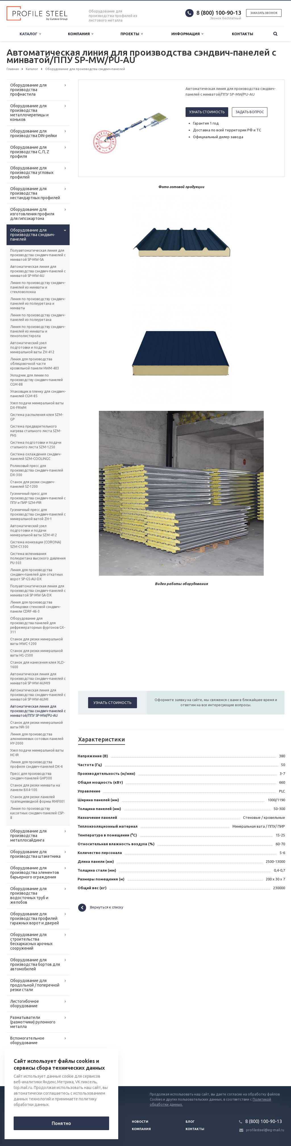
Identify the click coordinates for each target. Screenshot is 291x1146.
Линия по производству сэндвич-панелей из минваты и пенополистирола (37, 331)
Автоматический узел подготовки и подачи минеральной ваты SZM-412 (33, 530)
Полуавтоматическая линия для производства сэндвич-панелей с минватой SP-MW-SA (38, 255)
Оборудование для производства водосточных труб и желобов (29, 895)
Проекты (131, 34)
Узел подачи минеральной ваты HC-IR (37, 752)
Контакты (242, 34)
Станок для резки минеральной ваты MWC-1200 (36, 641)
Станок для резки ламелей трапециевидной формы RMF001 (37, 799)
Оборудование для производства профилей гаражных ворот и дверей (34, 918)
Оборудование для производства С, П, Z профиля (29, 152)
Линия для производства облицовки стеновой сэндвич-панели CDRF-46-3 (35, 606)
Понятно (61, 1123)
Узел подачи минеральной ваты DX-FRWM (37, 405)
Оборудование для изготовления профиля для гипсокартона (32, 214)
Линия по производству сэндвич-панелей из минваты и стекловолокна (37, 287)
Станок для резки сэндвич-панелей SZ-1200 (32, 484)
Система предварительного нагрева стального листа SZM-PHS (35, 430)
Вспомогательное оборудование (27, 1040)
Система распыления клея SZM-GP (36, 417)
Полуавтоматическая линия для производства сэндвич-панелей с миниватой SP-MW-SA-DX (38, 590)
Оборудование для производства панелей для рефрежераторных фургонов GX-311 (37, 625)
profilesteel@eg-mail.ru (265, 1130)
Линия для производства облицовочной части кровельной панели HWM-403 (34, 363)
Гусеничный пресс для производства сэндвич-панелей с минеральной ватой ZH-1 (38, 514)
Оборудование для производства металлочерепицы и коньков (29, 113)
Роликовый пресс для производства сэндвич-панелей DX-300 (36, 470)
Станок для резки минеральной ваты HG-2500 (36, 653)
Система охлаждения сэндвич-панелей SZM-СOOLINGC (35, 456)
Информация (187, 34)
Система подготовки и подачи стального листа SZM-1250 (35, 445)
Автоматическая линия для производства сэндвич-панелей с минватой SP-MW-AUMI (38, 694)
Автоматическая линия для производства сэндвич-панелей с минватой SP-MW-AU (38, 271)
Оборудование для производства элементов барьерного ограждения (34, 872)
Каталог (30, 34)
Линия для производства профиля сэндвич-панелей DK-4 (36, 764)
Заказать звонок (263, 12)
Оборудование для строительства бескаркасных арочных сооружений (31, 941)
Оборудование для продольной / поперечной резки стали (34, 985)
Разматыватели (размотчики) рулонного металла (32, 1022)
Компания (80, 34)
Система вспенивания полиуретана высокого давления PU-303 (38, 558)
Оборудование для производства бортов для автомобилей (35, 964)
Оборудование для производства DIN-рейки (33, 133)
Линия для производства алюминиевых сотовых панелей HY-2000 (36, 738)
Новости (140, 1121)
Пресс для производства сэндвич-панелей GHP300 (31, 776)
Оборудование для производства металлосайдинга (28, 835)
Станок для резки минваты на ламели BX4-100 (35, 787)
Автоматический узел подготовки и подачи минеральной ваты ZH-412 (32, 347)
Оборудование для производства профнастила (28, 89)
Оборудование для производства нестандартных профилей (35, 193)
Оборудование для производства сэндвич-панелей (32, 234)
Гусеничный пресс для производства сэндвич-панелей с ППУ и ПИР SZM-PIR (38, 498)
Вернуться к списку (100, 908)
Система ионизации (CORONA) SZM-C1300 (35, 544)
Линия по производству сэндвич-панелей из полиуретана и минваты (37, 303)
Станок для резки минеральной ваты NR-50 (36, 725)
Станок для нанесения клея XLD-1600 (37, 665)
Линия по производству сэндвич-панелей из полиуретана (37, 317)
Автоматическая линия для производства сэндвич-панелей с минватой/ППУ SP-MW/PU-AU (38, 711)
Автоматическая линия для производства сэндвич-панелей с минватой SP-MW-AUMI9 (38, 678)
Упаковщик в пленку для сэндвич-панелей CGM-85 (38, 394)
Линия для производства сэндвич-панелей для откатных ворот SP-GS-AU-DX (36, 574)
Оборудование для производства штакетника (35, 854)
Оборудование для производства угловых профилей (31, 172)
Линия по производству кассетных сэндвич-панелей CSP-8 (37, 813)
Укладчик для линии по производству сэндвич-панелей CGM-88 (36, 379)
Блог (190, 1121)
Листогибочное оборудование (24, 1003)
